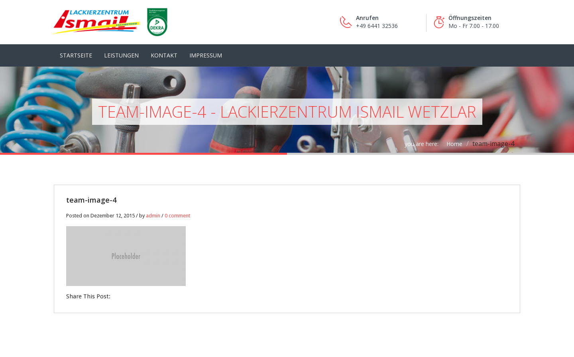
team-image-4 (91, 200)
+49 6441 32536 (377, 26)
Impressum (205, 55)
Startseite (76, 55)
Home (454, 144)
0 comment (177, 216)
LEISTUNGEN (121, 55)
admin (153, 216)
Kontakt (164, 55)
